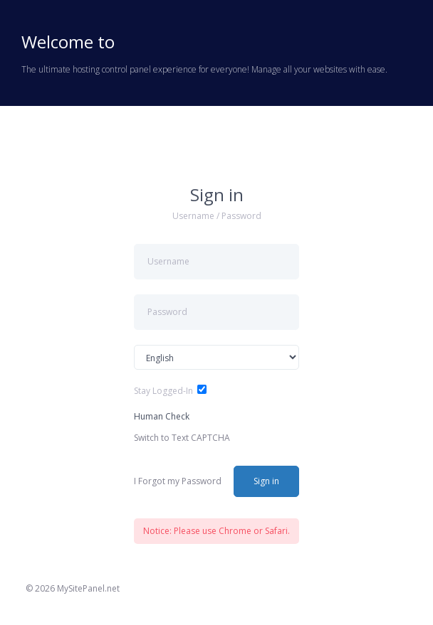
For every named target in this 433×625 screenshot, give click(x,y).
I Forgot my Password (177, 481)
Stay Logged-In (163, 391)
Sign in (266, 481)
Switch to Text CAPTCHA (182, 438)
